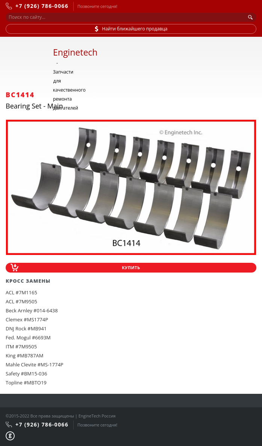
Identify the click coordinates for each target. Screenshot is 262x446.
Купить (131, 267)
